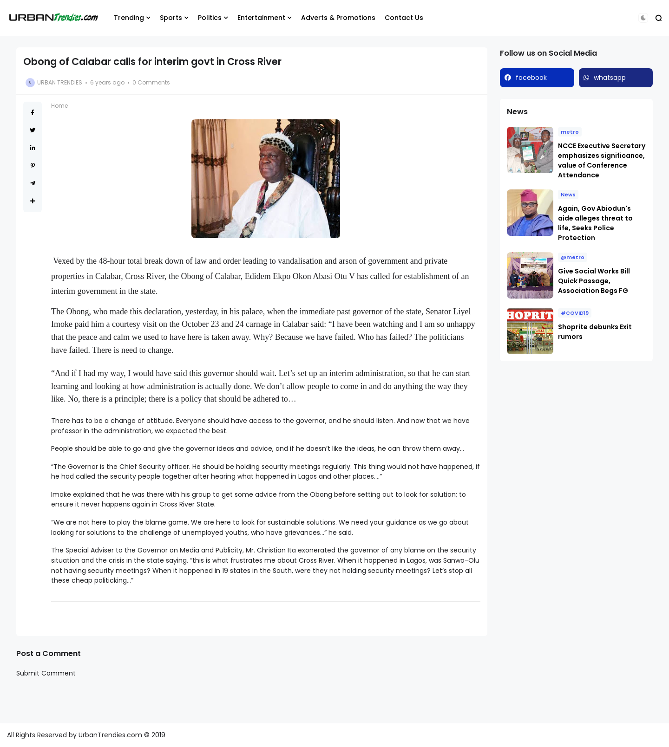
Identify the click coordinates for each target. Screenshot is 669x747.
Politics (210, 17)
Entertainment (261, 17)
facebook (531, 77)
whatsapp (610, 77)
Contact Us (404, 17)
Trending (129, 17)
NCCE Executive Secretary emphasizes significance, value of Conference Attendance (601, 160)
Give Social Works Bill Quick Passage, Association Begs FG (594, 280)
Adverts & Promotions (338, 17)
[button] (643, 18)
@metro (572, 257)
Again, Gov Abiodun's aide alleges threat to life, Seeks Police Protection (595, 223)
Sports (171, 17)
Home (59, 106)
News (568, 194)
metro (570, 132)
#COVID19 (575, 313)
